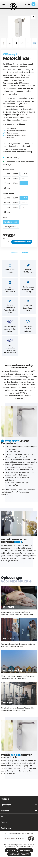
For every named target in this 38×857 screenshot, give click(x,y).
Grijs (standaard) (10, 222)
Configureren (25, 850)
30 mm (7, 174)
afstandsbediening (17, 483)
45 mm (7, 178)
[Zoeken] (26, 4)
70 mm (24, 183)
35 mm (15, 174)
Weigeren (11, 850)
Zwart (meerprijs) (11, 227)
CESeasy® (10, 54)
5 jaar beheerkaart (14, 120)
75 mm (7, 188)
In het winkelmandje (22, 242)
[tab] (19, 252)
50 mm (15, 178)
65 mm (15, 183)
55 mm (24, 178)
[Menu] (4, 4)
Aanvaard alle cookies (19, 854)
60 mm (7, 183)
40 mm (24, 174)
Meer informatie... (28, 846)
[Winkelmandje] (33, 4)
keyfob (15, 485)
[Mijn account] (29, 4)
